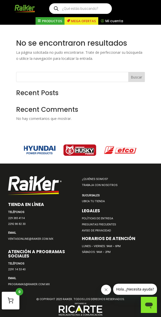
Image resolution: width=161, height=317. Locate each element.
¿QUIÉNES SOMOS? (95, 179)
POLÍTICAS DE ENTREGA (97, 218)
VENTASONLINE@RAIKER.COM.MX (30, 239)
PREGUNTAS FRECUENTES (99, 224)
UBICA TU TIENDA (93, 201)
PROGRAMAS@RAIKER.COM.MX (29, 284)
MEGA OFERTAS (83, 21)
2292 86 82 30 (16, 224)
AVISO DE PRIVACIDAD (96, 230)
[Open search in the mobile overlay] (80, 9)
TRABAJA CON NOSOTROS (99, 185)
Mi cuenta (114, 20)
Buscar (136, 77)
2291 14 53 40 (16, 269)
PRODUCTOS (52, 21)
